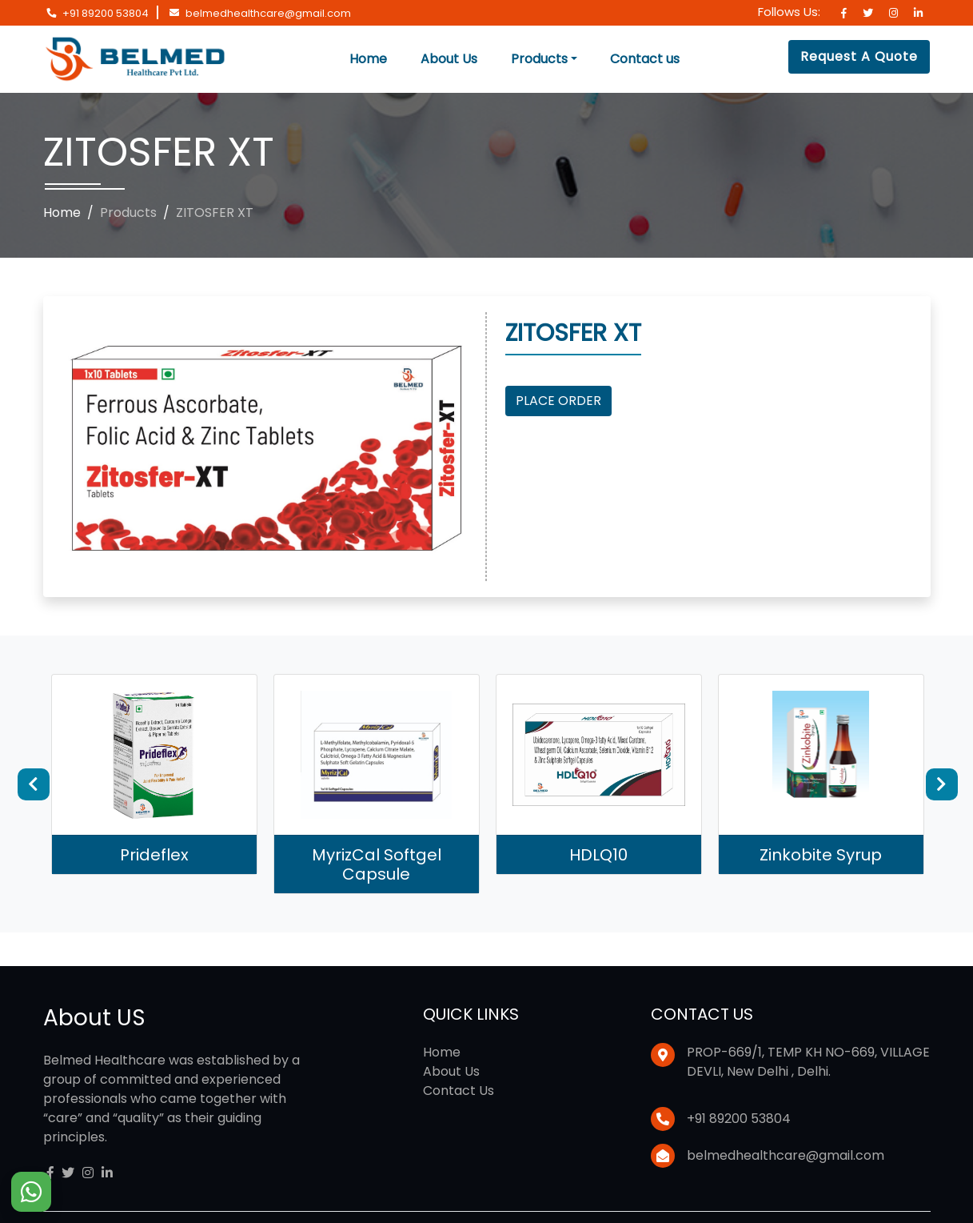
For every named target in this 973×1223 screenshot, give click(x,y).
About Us (449, 59)
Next (942, 784)
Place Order (558, 400)
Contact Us (458, 1090)
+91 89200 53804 (105, 13)
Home (368, 59)
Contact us (645, 59)
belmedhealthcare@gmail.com (268, 13)
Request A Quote (859, 56)
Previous (34, 784)
